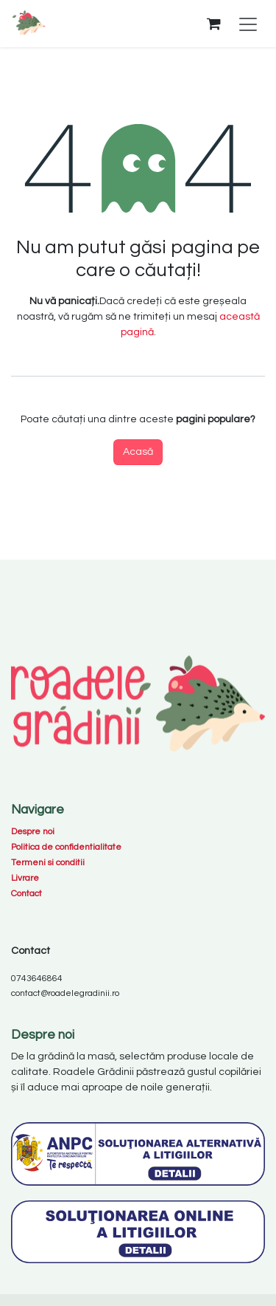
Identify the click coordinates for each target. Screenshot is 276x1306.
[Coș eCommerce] (213, 23)
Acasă (138, 452)
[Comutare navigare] (248, 24)
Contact (26, 893)
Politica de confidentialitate (66, 847)
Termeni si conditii (48, 862)
